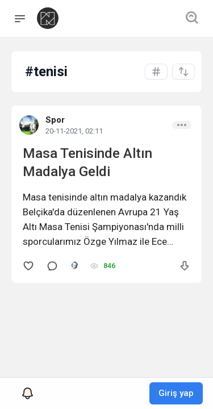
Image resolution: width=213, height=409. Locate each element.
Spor (55, 120)
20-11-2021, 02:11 (74, 131)
